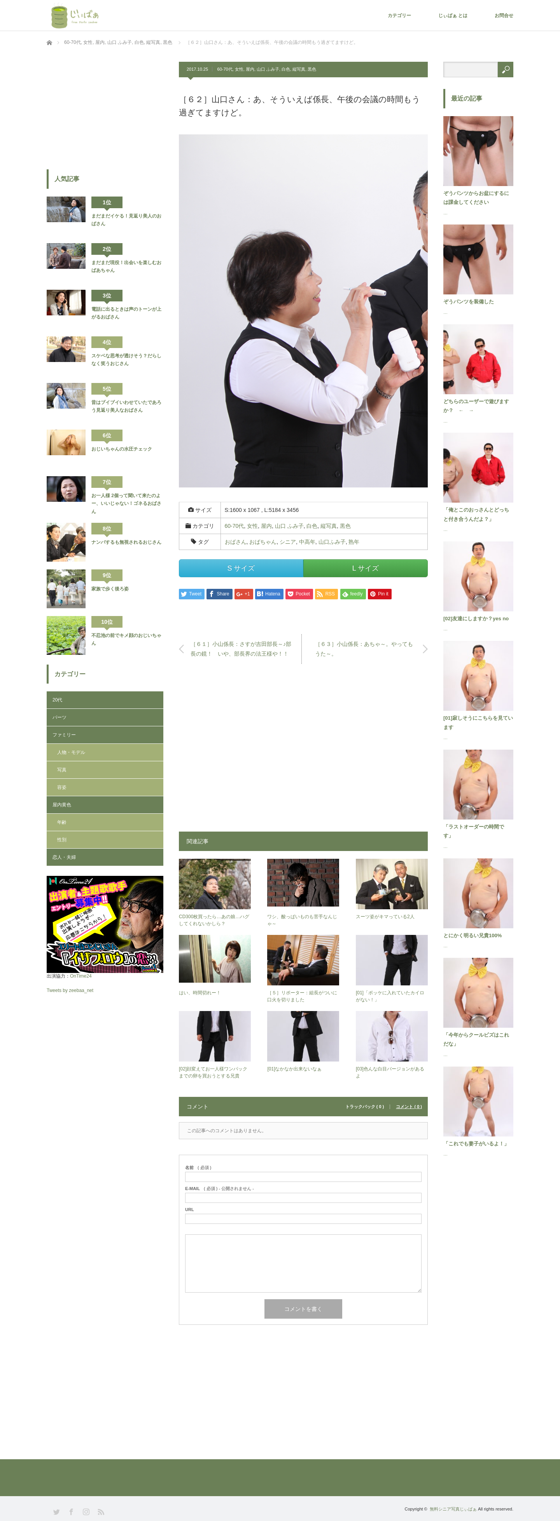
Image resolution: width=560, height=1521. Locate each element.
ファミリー (64, 735)
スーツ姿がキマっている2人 (385, 916)
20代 (57, 700)
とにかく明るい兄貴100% (472, 935)
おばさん (236, 542)
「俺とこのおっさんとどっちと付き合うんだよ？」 (476, 514)
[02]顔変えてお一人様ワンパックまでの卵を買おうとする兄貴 (213, 1072)
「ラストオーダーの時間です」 (473, 831)
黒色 (312, 69)
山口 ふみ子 (268, 69)
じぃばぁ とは (452, 15)
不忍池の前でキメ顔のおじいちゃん (126, 639)
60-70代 (225, 69)
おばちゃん (262, 542)
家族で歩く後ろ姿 (110, 589)
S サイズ (241, 568)
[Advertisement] (303, 751)
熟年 (353, 542)
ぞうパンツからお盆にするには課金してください (476, 197)
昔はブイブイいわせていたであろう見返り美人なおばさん (126, 406)
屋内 (250, 69)
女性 (239, 69)
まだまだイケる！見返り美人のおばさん (126, 219)
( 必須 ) (198, 1168)
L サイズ (365, 568)
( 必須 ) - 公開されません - (219, 1189)
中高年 (307, 542)
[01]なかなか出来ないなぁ (294, 1069)
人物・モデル (71, 752)
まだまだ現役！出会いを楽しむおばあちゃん (126, 266)
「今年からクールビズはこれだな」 (476, 1039)
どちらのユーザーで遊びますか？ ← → (476, 406)
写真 (61, 770)
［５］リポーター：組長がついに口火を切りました (302, 996)
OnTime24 (81, 976)
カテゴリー (399, 15)
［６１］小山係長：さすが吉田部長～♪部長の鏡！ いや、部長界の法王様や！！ (241, 649)
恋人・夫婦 (64, 857)
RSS (100, 1511)
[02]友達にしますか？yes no (476, 618)
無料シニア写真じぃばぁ (453, 1509)
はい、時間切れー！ (200, 992)
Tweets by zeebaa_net (70, 990)
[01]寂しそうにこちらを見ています (478, 722)
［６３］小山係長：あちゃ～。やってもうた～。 (364, 649)
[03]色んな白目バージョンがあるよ (390, 1072)
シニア (288, 542)
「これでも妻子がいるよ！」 (476, 1144)
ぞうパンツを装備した (468, 302)
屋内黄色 (61, 804)
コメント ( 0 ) (409, 1107)
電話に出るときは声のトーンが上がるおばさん (126, 313)
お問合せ (504, 15)
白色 (286, 69)
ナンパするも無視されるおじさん (126, 542)
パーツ (59, 717)
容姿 (61, 787)
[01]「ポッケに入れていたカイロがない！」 (390, 996)
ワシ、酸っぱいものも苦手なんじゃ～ (302, 920)
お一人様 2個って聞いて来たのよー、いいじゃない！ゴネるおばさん (126, 503)
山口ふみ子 (332, 542)
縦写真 (298, 69)
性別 (61, 839)
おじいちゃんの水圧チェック (121, 449)
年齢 (61, 822)
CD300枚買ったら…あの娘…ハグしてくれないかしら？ (214, 920)
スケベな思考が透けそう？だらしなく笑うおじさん (126, 359)
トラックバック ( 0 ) (364, 1107)
